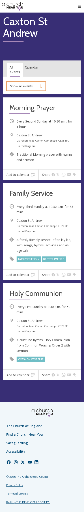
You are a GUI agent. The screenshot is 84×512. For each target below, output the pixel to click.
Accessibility (15, 451)
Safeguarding (17, 443)
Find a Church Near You (24, 434)
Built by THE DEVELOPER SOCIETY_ (28, 502)
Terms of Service (17, 494)
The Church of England (24, 426)
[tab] (20, 175)
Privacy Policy (14, 485)
